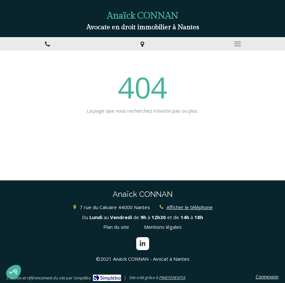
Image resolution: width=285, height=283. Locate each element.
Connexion (267, 276)
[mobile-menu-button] (237, 43)
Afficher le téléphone (190, 207)
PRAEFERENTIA (172, 277)
